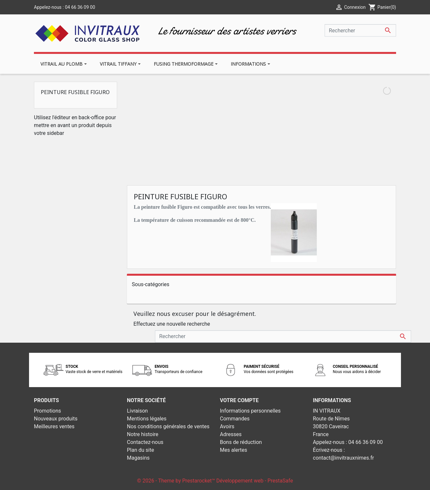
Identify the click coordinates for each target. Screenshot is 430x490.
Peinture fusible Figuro (75, 92)
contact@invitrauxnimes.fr (343, 458)
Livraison (137, 411)
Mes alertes (233, 450)
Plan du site (140, 450)
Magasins (138, 458)
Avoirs (227, 426)
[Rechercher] (360, 30)
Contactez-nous (145, 442)
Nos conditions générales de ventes (168, 426)
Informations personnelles (250, 411)
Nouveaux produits (56, 419)
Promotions (47, 411)
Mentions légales (146, 419)
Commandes (235, 419)
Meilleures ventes (54, 426)
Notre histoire (142, 434)
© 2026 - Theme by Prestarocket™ (176, 481)
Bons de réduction (241, 442)
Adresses (230, 434)
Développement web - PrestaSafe (254, 481)
